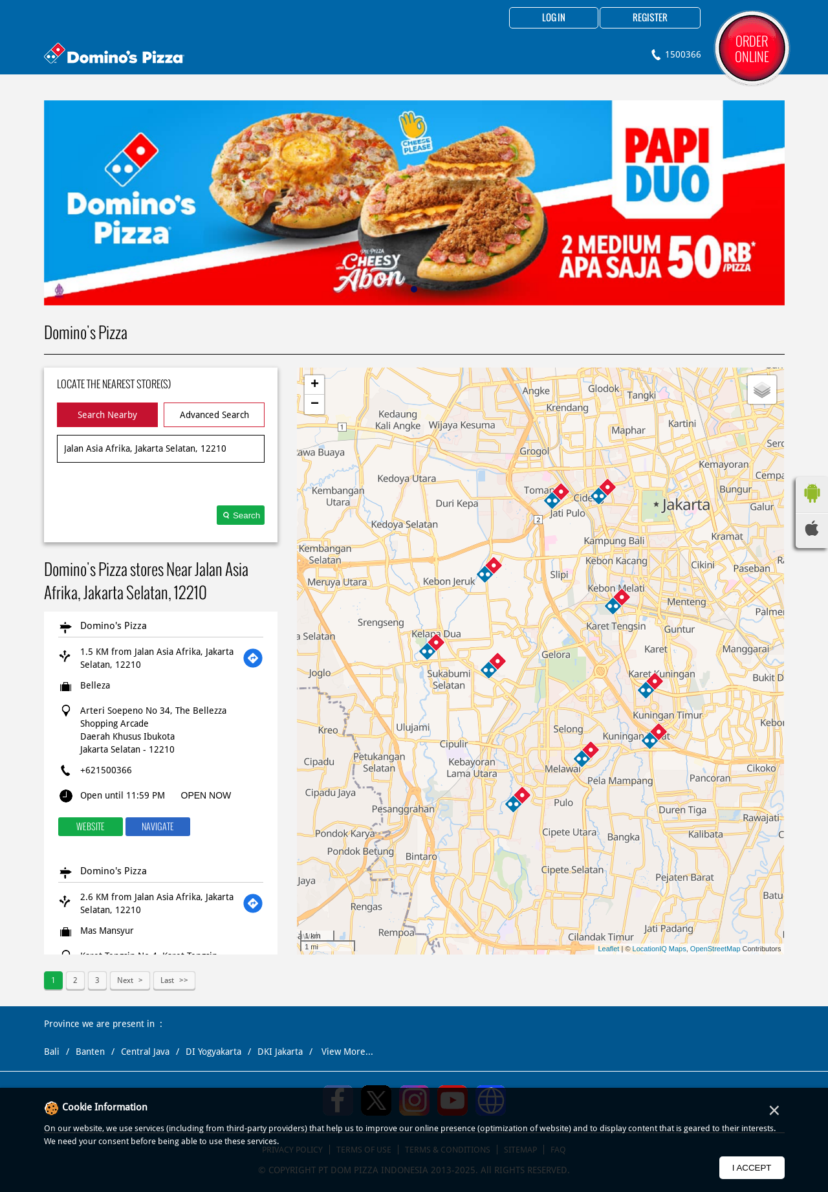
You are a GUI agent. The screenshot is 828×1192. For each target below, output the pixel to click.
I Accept (752, 1168)
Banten (90, 1051)
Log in (553, 18)
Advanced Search (214, 415)
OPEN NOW (206, 795)
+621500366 (106, 770)
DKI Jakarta (280, 1051)
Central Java (145, 1051)
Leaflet (608, 949)
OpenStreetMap (715, 949)
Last (167, 980)
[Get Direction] (253, 658)
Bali (52, 1051)
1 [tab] (414, 289)
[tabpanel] (414, 202)
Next (125, 980)
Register (650, 18)
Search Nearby (107, 415)
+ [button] (314, 385)
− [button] (314, 404)
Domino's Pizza (113, 626)
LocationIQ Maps (659, 949)
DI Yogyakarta (213, 1051)
